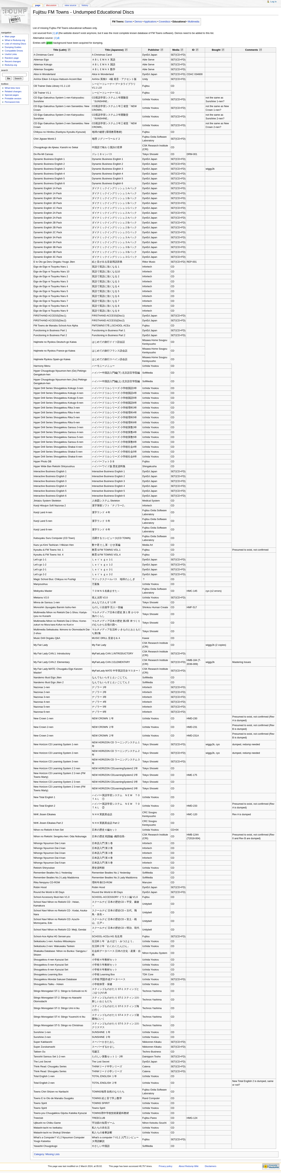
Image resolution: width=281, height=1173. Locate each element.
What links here (12, 88)
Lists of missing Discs (15, 44)
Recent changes (13, 61)
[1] (53, 33)
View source (70, 5)
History (85, 5)
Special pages (12, 95)
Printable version (13, 98)
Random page (12, 58)
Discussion (51, 5)
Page (37, 5)
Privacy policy (165, 1166)
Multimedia (193, 21)
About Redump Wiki (188, 1166)
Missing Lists (52, 1154)
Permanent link (12, 102)
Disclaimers (210, 1166)
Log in (273, 1)
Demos (138, 21)
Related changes (13, 91)
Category (39, 1154)
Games (128, 21)
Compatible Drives (14, 51)
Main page (10, 36)
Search (4, 70)
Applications (150, 21)
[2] (55, 38)
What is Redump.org (15, 40)
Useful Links (11, 54)
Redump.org (11, 65)
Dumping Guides (13, 47)
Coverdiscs (164, 21)
